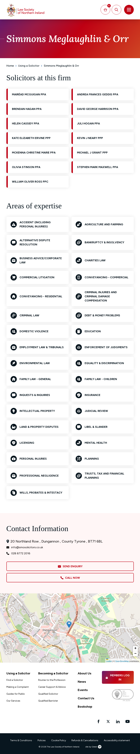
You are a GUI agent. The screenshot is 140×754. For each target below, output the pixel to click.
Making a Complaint (17, 686)
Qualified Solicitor (48, 693)
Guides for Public (15, 693)
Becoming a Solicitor (53, 673)
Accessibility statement (117, 740)
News (82, 682)
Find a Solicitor (14, 680)
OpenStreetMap (122, 661)
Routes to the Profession (51, 680)
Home (10, 65)
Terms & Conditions (21, 740)
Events (83, 690)
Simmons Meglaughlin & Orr (61, 65)
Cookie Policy (58, 740)
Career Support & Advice (52, 686)
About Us (84, 673)
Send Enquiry (70, 566)
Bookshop (85, 706)
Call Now (70, 578)
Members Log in (117, 677)
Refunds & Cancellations (84, 740)
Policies (42, 740)
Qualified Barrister (48, 700)
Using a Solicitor (28, 65)
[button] (69, 624)
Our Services (13, 700)
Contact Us (86, 698)
